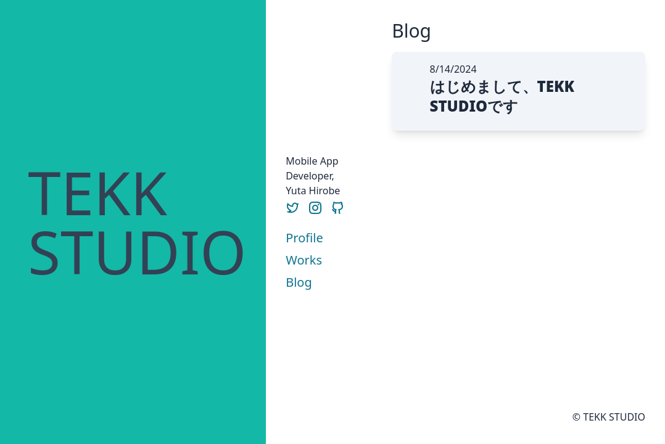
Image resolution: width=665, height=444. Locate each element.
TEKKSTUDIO (137, 222)
